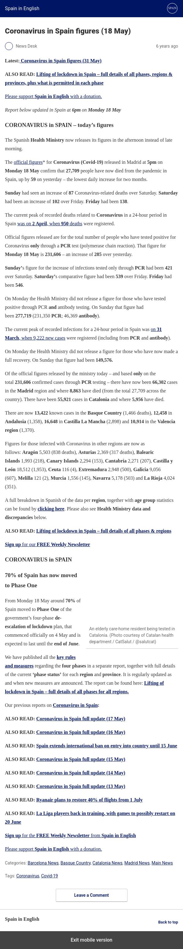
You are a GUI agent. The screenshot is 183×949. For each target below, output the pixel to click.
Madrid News (137, 862)
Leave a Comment (91, 895)
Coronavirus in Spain (75, 705)
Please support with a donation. (53, 96)
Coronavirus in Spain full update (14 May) (80, 772)
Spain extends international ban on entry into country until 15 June (106, 745)
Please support (20, 849)
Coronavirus (27, 875)
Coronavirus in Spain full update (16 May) (80, 732)
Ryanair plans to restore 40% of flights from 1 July (89, 799)
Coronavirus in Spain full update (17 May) (80, 718)
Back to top (168, 922)
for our (47, 544)
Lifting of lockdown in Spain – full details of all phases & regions (103, 531)
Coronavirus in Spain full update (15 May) (80, 759)
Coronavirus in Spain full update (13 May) (80, 786)
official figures (28, 162)
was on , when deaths (49, 223)
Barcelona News (43, 862)
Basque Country (76, 862)
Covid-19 (49, 875)
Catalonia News (108, 862)
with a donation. (68, 849)
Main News (162, 862)
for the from (70, 835)
